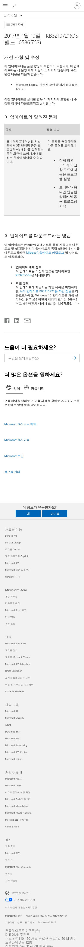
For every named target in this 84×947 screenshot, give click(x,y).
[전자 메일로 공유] (25, 319)
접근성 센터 (12, 472)
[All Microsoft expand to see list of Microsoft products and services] (5, 6)
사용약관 (10, 922)
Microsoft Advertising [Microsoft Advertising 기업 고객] (16, 745)
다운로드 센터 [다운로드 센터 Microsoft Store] (12, 603)
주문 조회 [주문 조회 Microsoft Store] (10, 623)
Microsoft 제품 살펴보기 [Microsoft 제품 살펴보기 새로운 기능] (17, 569)
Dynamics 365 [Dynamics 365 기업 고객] (12, 731)
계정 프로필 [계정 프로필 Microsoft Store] (11, 596)
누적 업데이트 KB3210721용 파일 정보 (45, 291)
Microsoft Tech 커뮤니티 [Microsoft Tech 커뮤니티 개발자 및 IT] (18, 799)
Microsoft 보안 (14, 456)
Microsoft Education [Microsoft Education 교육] (15, 643)
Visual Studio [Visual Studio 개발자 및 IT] (12, 826)
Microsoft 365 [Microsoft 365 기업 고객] (12, 738)
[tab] (14, 389)
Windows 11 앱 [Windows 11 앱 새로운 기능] (13, 576)
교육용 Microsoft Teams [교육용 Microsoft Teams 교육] (17, 657)
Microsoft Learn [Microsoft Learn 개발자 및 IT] (13, 785)
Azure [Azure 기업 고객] (8, 724)
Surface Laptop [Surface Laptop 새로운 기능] (13, 542)
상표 (19, 922)
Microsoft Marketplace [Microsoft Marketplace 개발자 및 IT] (17, 806)
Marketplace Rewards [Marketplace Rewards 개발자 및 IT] (16, 819)
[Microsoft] (41, 3)
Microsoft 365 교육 (16, 440)
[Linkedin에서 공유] (15, 319)
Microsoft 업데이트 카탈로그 (45, 252)
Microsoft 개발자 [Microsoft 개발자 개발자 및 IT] (14, 778)
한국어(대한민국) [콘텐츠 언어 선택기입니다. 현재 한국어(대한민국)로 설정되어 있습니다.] (20, 892)
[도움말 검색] (15, 5)
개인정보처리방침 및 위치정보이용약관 (46, 915)
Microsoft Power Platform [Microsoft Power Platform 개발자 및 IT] (18, 812)
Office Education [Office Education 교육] (13, 670)
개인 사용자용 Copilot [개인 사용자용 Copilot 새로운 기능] (16, 556)
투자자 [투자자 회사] (8, 873)
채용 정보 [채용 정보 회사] (10, 846)
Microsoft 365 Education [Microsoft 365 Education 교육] (17, 664)
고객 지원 (10, 15)
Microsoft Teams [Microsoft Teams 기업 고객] (13, 759)
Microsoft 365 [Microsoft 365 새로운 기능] (12, 563)
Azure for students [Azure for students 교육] (14, 691)
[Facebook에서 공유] (7, 319)
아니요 (54, 514)
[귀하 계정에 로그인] (77, 6)
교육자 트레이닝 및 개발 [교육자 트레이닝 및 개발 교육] (18, 677)
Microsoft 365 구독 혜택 (20, 424)
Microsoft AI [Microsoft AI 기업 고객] (11, 711)
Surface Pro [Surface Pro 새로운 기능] (11, 535)
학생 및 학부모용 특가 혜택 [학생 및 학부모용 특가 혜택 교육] (19, 684)
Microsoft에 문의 (14, 915)
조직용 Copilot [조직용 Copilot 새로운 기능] (12, 549)
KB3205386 (23, 275)
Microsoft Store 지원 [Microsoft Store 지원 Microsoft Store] (16, 610)
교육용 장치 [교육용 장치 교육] (11, 650)
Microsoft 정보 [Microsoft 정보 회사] (12, 853)
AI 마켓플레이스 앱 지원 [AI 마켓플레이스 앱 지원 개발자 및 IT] (17, 792)
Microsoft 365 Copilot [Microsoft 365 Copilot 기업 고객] (16, 752)
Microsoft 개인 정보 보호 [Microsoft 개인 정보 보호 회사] (18, 866)
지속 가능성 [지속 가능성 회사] (11, 880)
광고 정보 (30, 922)
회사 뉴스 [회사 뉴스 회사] (10, 859)
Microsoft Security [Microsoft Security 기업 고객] (14, 717)
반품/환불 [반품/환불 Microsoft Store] (10, 617)
